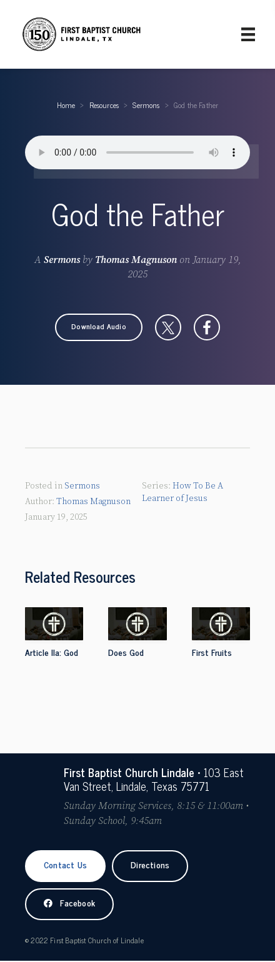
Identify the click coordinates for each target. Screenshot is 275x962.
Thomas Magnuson (136, 260)
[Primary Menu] (248, 34)
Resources (104, 105)
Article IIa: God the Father (51, 659)
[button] (98, 327)
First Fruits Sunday (212, 659)
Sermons (145, 105)
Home (66, 105)
